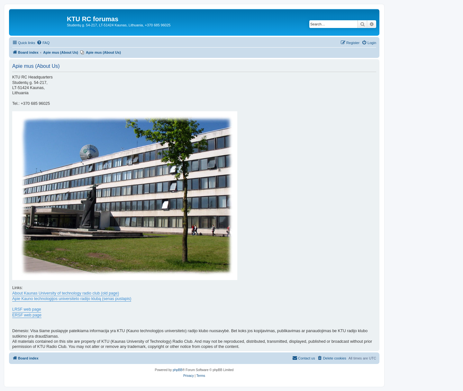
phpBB (177, 370)
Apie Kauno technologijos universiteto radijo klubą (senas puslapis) (71, 298)
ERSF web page (26, 315)
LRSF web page (26, 309)
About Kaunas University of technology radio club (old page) (65, 293)
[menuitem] (43, 43)
